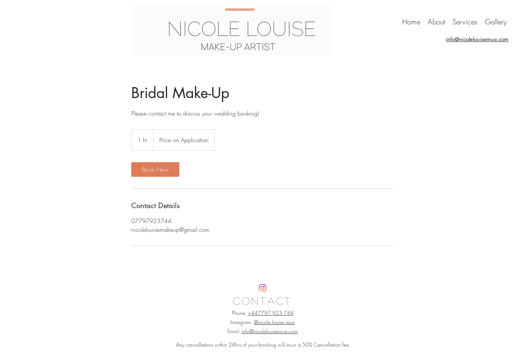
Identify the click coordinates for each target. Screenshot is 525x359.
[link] (155, 169)
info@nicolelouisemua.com (270, 331)
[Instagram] (262, 288)
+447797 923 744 (270, 312)
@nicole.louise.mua (274, 322)
